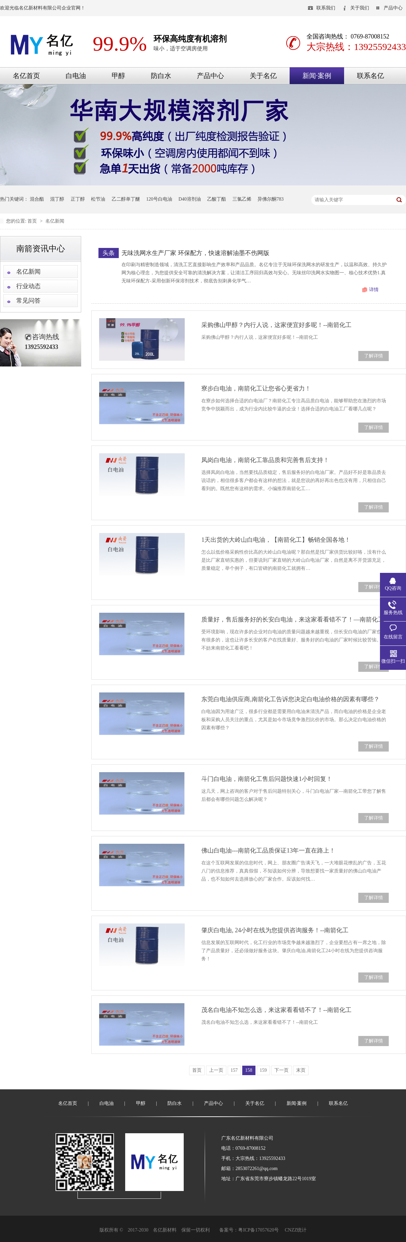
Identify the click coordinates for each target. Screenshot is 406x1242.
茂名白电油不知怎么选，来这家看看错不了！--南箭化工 (276, 1010)
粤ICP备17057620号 (258, 1230)
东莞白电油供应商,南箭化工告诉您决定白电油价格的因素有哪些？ (290, 699)
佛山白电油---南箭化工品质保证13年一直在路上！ (268, 850)
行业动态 (28, 286)
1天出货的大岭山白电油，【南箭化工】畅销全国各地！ (276, 539)
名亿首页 (26, 75)
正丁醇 (78, 199)
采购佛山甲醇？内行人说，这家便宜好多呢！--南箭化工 (276, 325)
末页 (301, 1070)
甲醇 (118, 75)
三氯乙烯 (241, 199)
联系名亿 (370, 75)
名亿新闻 (54, 221)
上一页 (216, 1070)
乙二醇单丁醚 (126, 199)
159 (263, 1070)
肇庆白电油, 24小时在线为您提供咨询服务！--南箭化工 (274, 930)
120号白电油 (159, 199)
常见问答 (28, 300)
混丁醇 (57, 199)
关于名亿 (263, 75)
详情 (374, 289)
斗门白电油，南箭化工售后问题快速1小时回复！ (266, 779)
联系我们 (325, 7)
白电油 (76, 75)
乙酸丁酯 (216, 199)
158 (248, 1070)
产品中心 (393, 7)
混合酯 (37, 199)
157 (234, 1070)
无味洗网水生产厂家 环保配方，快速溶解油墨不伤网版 (195, 253)
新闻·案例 (316, 75)
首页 (32, 221)
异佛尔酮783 (270, 199)
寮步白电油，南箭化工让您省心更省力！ (256, 388)
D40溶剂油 (190, 199)
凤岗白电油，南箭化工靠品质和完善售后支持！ (265, 460)
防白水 (161, 75)
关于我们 (359, 7)
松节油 (98, 199)
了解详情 (373, 355)
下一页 (281, 1070)
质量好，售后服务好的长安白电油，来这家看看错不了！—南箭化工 (292, 619)
